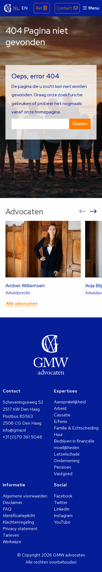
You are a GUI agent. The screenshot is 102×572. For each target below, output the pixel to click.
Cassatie (62, 415)
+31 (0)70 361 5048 (22, 437)
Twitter (60, 502)
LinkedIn (61, 509)
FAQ (7, 509)
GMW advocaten (8, 8)
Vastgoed (63, 474)
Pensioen (62, 467)
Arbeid (60, 408)
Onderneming (66, 460)
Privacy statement (20, 528)
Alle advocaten (21, 303)
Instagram (63, 515)
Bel (39, 8)
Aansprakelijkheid (70, 402)
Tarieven (11, 535)
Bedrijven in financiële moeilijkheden (74, 444)
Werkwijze (12, 542)
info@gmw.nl (14, 430)
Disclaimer (12, 502)
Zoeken (79, 123)
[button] (82, 212)
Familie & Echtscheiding (76, 428)
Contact (64, 8)
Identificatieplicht (19, 515)
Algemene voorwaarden (25, 496)
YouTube (62, 522)
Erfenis (60, 421)
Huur (58, 434)
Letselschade (67, 454)
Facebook (63, 496)
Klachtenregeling (18, 522)
